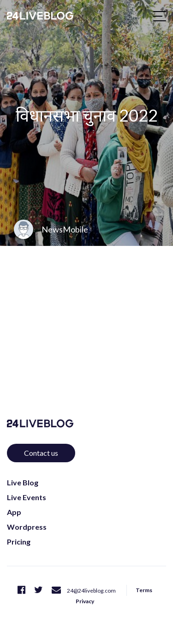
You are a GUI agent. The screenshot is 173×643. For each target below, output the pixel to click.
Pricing (18, 541)
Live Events (26, 497)
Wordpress (27, 526)
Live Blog (22, 482)
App (14, 512)
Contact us (41, 452)
